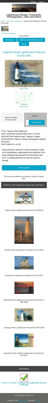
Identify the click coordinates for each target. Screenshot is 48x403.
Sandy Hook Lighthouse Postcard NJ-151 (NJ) (23, 250)
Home (33, 2)
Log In (41, 2)
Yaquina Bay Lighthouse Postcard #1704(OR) (24, 210)
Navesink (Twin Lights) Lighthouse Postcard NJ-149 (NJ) (24, 354)
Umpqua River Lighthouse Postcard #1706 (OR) (24, 328)
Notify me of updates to (24, 380)
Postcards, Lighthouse (14, 21)
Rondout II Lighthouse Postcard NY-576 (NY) (24, 275)
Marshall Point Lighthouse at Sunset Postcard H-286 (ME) (24, 301)
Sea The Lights (22, 400)
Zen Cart (38, 400)
